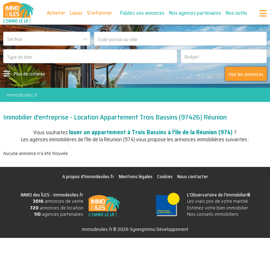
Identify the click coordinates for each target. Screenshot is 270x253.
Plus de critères (29, 74)
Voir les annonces (246, 74)
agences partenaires (58, 214)
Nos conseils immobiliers (212, 214)
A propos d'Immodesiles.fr (88, 176)
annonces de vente (58, 201)
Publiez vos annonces (142, 13)
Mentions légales (136, 176)
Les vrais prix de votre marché (217, 201)
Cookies (165, 176)
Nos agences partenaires (195, 13)
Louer (76, 12)
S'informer (99, 12)
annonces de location (56, 208)
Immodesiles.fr (22, 95)
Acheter (56, 12)
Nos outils (237, 13)
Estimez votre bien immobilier (217, 208)
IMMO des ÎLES (18, 12)
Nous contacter (192, 176)
